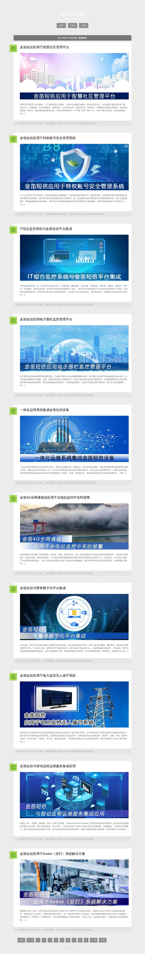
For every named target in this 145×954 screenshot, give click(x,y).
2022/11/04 (23, 483)
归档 (72, 25)
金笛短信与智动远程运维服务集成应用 (48, 766)
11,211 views (34, 395)
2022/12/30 (23, 305)
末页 (103, 940)
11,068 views (34, 573)
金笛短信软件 (62, 214)
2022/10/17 (23, 751)
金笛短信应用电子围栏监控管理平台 (46, 319)
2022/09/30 (23, 839)
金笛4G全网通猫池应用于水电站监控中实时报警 (55, 497)
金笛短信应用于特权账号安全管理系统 (48, 138)
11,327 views (34, 751)
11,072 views (34, 214)
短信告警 (78, 123)
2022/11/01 (23, 573)
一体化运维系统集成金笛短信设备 (44, 410)
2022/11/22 (23, 395)
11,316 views (34, 482)
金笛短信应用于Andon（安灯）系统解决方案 (52, 854)
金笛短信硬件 (50, 123)
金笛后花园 (72, 13)
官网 (84, 25)
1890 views (34, 929)
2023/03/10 (23, 123)
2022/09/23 (23, 930)
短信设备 (85, 123)
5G (63, 123)
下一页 (94, 940)
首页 (61, 25)
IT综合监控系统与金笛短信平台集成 (46, 229)
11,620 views (34, 304)
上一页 (30, 940)
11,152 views (34, 839)
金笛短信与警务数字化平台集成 (43, 588)
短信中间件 (69, 123)
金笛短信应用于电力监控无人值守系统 (48, 675)
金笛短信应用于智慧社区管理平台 (44, 47)
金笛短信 (93, 123)
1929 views (34, 660)
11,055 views (34, 123)
